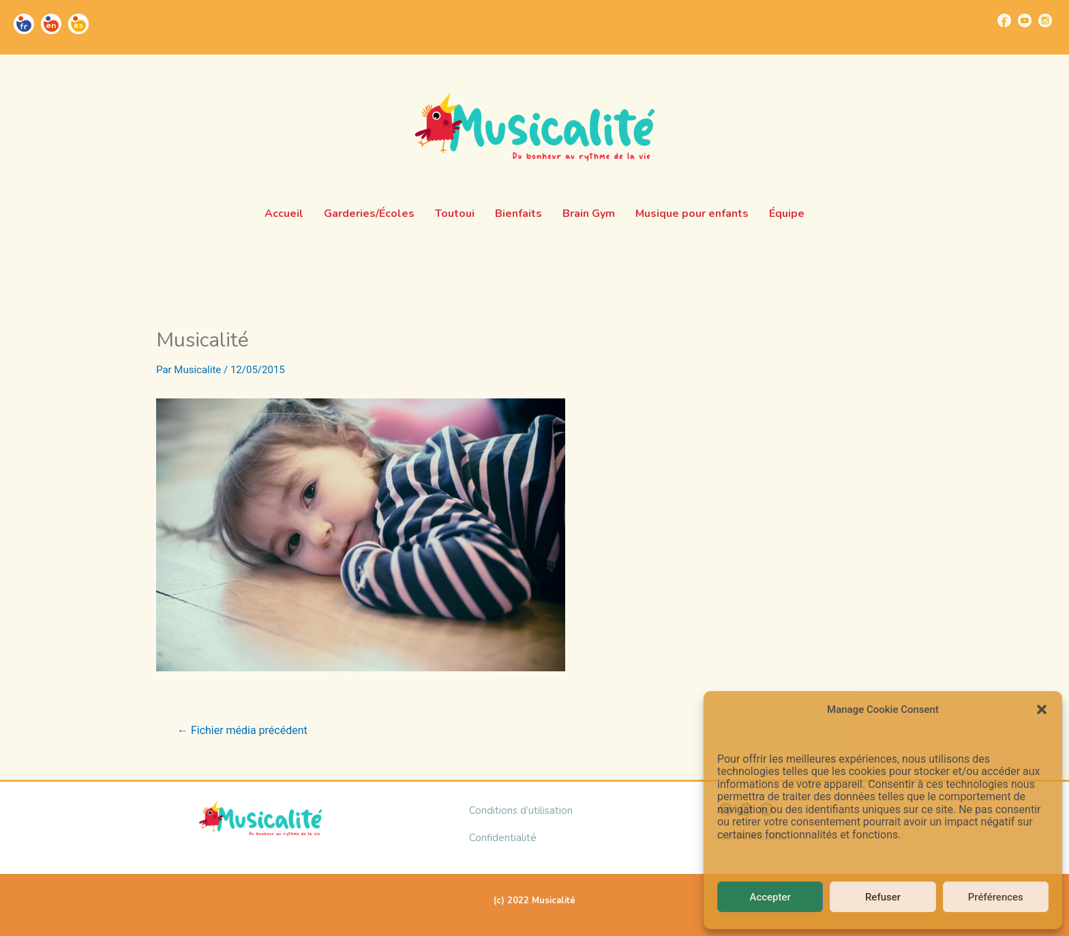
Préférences (995, 897)
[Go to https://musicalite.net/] (24, 24)
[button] (1042, 709)
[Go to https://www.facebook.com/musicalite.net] (1004, 20)
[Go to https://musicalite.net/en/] (51, 24)
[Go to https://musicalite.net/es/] (78, 24)
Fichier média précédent (242, 730)
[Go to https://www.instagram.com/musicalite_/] (1045, 20)
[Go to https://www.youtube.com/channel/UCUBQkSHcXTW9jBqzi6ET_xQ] (1025, 20)
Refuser (883, 897)
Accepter (769, 897)
